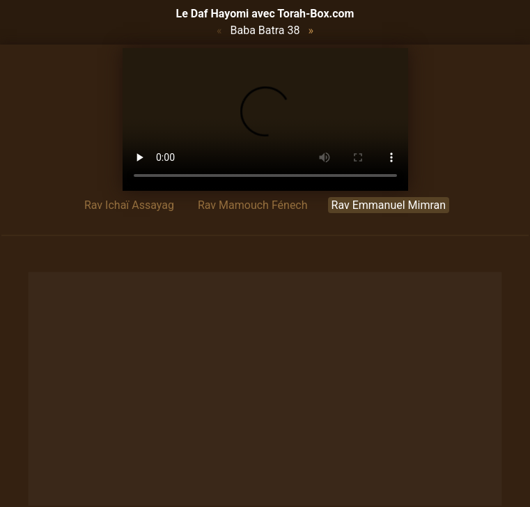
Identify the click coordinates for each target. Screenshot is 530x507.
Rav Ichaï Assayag (129, 205)
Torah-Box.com (315, 13)
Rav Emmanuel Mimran (389, 205)
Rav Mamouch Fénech (253, 205)
